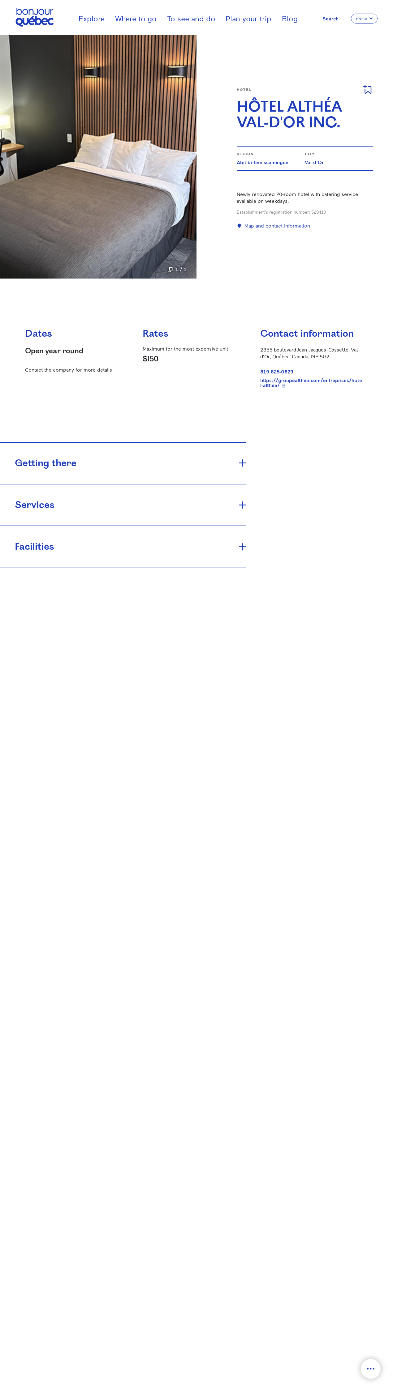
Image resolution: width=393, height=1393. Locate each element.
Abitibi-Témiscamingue (262, 162)
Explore (92, 18)
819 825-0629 (276, 371)
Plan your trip (248, 18)
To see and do (191, 18)
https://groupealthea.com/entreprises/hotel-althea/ (311, 383)
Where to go (136, 18)
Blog (290, 18)
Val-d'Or (314, 162)
